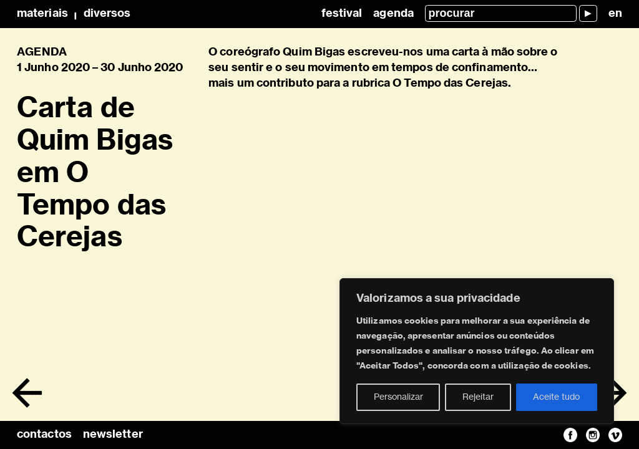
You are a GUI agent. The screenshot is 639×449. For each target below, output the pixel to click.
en (615, 13)
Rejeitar (478, 397)
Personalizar (398, 397)
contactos (44, 434)
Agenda (393, 13)
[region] (476, 351)
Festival (342, 13)
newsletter (113, 434)
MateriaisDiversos (73, 13)
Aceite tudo (556, 397)
